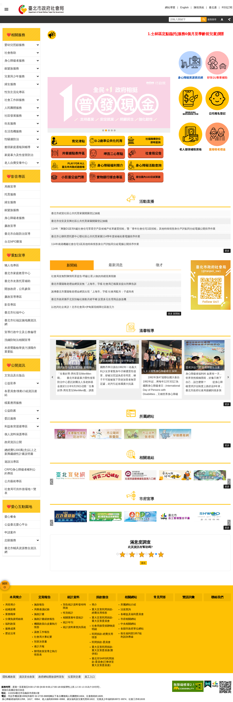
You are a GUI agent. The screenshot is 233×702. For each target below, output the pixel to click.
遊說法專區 (11, 461)
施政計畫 (39, 601)
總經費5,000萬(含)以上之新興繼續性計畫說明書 (20, 451)
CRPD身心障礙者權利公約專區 (20, 471)
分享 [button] (229, 19)
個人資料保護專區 (16, 434)
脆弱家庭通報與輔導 (17, 147)
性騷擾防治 (11, 139)
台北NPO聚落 (13, 241)
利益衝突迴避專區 (16, 426)
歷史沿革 (10, 620)
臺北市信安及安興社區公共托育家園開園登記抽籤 (79, 208)
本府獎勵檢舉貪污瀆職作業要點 (20, 349)
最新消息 (116, 252)
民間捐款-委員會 (101, 629)
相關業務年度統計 (73, 604)
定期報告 (44, 584)
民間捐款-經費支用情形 (102, 623)
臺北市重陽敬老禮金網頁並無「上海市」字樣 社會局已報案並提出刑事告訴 (93, 271)
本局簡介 (16, 584)
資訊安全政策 (27, 664)
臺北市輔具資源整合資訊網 (20, 550)
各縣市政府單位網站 (132, 615)
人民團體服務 (13, 107)
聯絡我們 (217, 584)
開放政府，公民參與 (17, 289)
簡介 (94, 591)
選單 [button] (6, 9)
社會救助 (10, 52)
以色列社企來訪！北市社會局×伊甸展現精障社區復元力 (82, 294)
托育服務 (10, 194)
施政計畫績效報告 (44, 606)
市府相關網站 (128, 606)
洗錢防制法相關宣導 (17, 340)
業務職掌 (10, 601)
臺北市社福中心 (14, 312)
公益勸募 (10, 410)
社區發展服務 (13, 115)
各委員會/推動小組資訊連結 (20, 393)
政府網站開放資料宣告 (51, 664)
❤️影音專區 (16, 177)
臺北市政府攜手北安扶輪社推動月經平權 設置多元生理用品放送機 (88, 286)
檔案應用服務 (13, 402)
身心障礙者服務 (14, 60)
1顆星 (122, 542)
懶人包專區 (11, 265)
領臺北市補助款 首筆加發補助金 (109, 118)
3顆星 (142, 542)
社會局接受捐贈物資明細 (103, 615)
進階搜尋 (211, 19)
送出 (137, 550)
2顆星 (132, 542)
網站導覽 (170, 7)
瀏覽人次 (5, 696)
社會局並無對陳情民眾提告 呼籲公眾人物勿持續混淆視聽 (83, 263)
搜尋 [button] (204, 19)
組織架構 (10, 596)
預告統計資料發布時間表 (74, 593)
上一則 (52, 364)
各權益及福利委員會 (132, 601)
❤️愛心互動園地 (19, 507)
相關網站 (131, 584)
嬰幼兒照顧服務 (14, 45)
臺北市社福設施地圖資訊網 (20, 322)
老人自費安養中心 (16, 162)
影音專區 (10, 304)
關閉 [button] (4, 570)
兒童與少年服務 (14, 76)
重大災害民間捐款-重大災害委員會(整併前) (102, 637)
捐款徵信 (102, 584)
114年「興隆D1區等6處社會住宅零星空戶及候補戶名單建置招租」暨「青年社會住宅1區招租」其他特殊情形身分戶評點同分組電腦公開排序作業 (133, 216)
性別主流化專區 (14, 92)
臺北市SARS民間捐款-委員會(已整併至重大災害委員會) (103, 649)
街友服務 (10, 123)
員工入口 (90, 664)
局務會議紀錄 (41, 596)
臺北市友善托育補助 (17, 281)
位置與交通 (74, 664)
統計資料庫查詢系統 (74, 614)
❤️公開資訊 (16, 365)
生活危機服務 (13, 131)
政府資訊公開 (13, 442)
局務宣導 (10, 186)
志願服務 (10, 540)
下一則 (228, 364)
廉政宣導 (10, 225)
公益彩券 (10, 383)
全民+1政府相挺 (106, 118)
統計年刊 (68, 609)
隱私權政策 (9, 664)
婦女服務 (10, 84)
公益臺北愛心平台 (16, 524)
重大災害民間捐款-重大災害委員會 (102, 606)
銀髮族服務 (11, 68)
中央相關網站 (128, 611)
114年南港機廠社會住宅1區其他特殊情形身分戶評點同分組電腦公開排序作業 (95, 231)
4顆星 (151, 542)
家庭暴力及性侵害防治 (18, 155)
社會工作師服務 (14, 100)
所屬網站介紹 (128, 591)
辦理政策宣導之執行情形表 (45, 640)
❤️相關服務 (16, 35)
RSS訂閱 (227, 7)
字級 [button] (222, 19)
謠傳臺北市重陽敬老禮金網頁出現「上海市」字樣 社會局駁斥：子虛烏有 (92, 278)
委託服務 (10, 418)
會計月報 (39, 633)
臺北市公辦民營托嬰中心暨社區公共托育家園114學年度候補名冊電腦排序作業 (95, 223)
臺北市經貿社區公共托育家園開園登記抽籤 (75, 200)
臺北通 (213, 7)
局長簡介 (10, 591)
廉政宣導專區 (13, 296)
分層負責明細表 (14, 606)
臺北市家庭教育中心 (17, 273)
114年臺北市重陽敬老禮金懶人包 (103, 118)
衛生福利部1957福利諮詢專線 (131, 622)
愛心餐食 (10, 516)
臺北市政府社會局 (45, 9)
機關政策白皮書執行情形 (45, 613)
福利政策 (10, 611)
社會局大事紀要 (43, 624)
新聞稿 (72, 252)
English (184, 7)
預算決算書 (40, 628)
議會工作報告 (41, 619)
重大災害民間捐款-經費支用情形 (102, 598)
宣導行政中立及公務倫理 (20, 332)
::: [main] (1, 24)
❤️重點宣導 (16, 255)
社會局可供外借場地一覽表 (20, 491)
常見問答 (160, 584)
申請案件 (10, 532)
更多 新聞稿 (174, 301)
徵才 (159, 252)
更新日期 (5, 692)
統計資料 (73, 584)
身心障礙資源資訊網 (112, 118)
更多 (227, 238)
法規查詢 (126, 596)
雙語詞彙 (188, 584)
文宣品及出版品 (14, 375)
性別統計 (68, 600)
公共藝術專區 (13, 481)
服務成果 (10, 615)
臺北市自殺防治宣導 (17, 233)
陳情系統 (199, 7)
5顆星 (161, 542)
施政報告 (39, 591)
